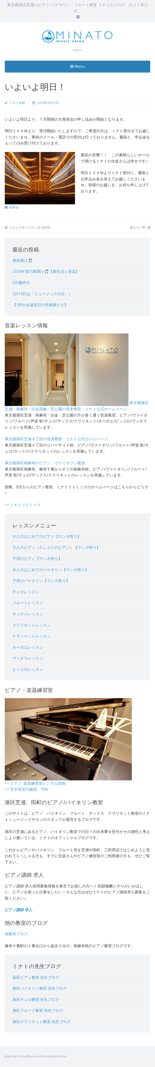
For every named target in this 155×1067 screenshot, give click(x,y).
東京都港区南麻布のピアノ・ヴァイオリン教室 (45, 462)
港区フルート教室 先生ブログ (37, 1010)
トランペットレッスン (31, 636)
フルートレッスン (27, 602)
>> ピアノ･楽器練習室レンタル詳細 (35, 783)
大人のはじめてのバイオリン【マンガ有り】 (50, 569)
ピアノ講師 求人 (18, 909)
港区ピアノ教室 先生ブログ (35, 977)
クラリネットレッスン (31, 625)
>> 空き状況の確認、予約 (26, 789)
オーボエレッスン (27, 647)
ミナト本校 (17, 103)
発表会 (14, 207)
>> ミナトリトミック (23, 504)
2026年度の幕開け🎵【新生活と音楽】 (46, 271)
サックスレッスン (27, 614)
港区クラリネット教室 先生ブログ (41, 1021)
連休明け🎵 (22, 260)
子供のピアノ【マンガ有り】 (37, 558)
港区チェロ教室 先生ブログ (35, 999)
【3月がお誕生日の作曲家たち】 (40, 304)
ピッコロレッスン (27, 669)
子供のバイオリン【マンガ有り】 (41, 580)
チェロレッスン (25, 591)
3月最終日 (21, 282)
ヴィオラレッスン (27, 658)
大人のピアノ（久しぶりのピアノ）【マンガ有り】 (56, 547)
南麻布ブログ (16, 933)
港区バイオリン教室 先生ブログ (39, 988)
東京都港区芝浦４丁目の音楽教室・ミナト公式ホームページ (56, 438)
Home (77, 50)
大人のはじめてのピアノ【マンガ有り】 (46, 536)
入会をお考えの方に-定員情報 (27, 227)
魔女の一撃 (140, 227)
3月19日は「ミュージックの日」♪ (41, 293)
